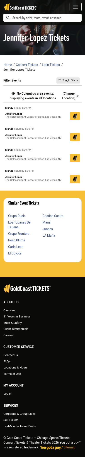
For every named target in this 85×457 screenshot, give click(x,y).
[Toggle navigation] (76, 7)
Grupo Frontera (18, 233)
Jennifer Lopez (13, 113)
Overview (9, 310)
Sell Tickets (10, 420)
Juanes (48, 229)
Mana (47, 222)
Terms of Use (12, 373)
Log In (7, 393)
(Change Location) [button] (70, 96)
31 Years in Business (17, 316)
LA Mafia (49, 235)
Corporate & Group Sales (19, 413)
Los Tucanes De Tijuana (19, 225)
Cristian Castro (53, 216)
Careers (8, 335)
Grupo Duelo (17, 216)
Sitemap (69, 447)
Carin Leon (15, 247)
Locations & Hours (15, 367)
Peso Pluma (16, 240)
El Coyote (14, 253)
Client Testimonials (15, 329)
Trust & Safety (12, 322)
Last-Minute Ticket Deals (19, 426)
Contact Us (10, 355)
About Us (11, 302)
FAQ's (7, 361)
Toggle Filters (68, 80)
